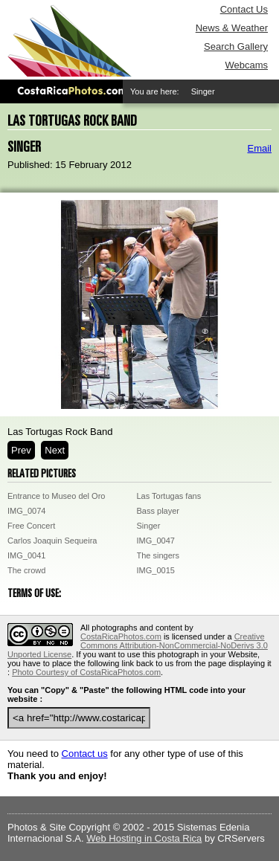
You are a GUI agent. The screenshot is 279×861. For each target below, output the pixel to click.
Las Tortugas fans (169, 495)
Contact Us (244, 9)
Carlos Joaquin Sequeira (52, 540)
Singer (149, 525)
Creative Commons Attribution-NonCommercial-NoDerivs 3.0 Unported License (137, 645)
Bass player (158, 510)
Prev (21, 450)
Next (55, 450)
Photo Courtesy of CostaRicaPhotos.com (86, 672)
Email (259, 148)
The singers (158, 555)
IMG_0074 (26, 510)
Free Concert (31, 525)
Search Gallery (236, 46)
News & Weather (232, 27)
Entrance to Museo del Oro (56, 495)
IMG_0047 (156, 540)
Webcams (246, 65)
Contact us (85, 753)
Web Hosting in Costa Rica (144, 838)
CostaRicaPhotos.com (120, 636)
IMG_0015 (156, 570)
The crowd (26, 570)
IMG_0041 (26, 555)
